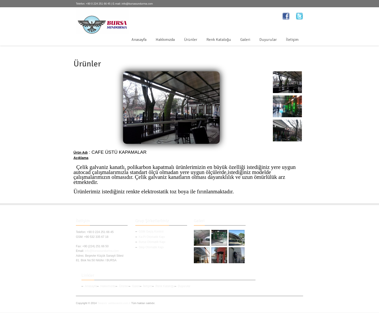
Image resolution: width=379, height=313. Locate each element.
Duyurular (268, 39)
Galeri (245, 39)
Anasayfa (138, 39)
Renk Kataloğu (218, 39)
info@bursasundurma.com (137, 3)
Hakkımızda (165, 39)
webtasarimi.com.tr (119, 303)
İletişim (292, 39)
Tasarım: (102, 303)
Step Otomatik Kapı (151, 247)
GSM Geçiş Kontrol (151, 231)
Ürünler (190, 39)
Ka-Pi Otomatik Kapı (152, 237)
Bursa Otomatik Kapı (152, 242)
